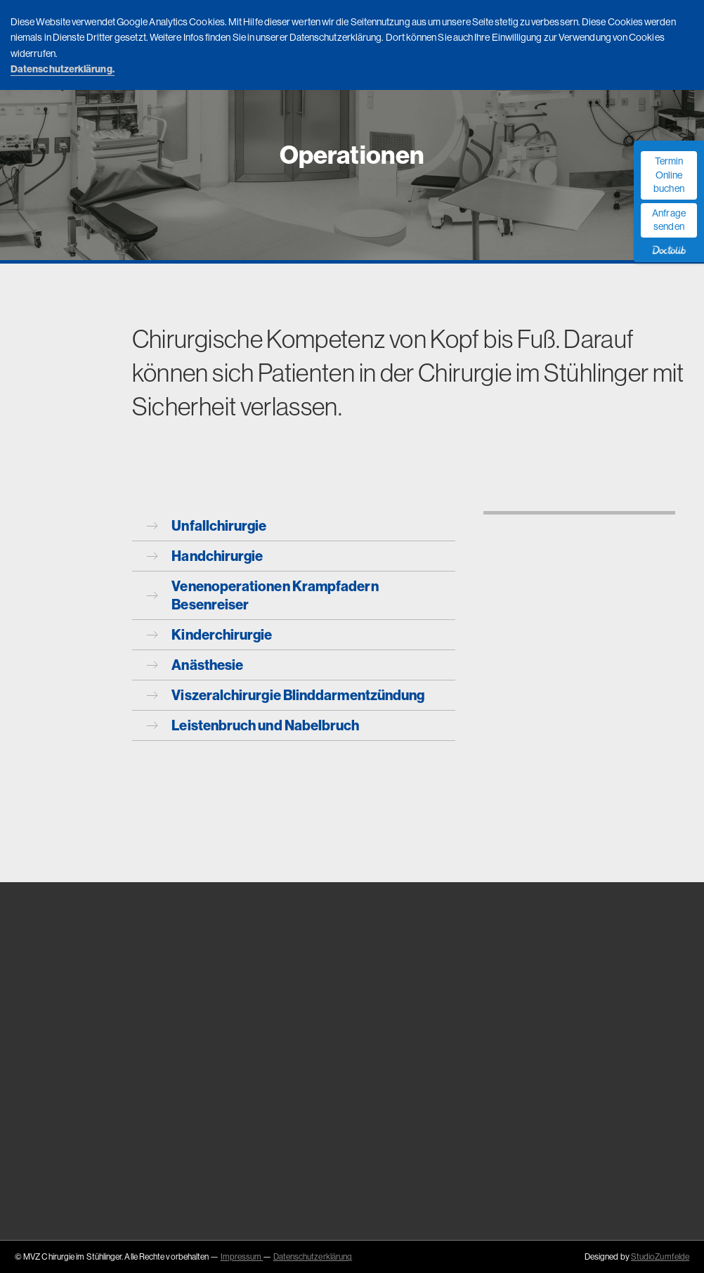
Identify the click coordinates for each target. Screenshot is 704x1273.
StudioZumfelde (660, 1256)
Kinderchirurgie (210, 634)
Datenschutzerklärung (313, 1256)
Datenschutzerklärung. (63, 69)
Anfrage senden (669, 220)
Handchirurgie (205, 555)
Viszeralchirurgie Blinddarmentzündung (286, 695)
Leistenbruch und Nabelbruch (253, 725)
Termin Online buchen (668, 175)
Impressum (242, 1256)
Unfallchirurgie (207, 525)
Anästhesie (195, 664)
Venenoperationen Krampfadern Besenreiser (263, 595)
